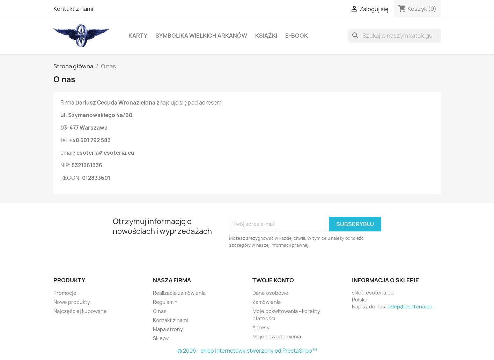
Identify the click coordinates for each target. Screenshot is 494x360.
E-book (296, 35)
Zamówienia (266, 302)
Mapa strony (168, 329)
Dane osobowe (270, 293)
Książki (266, 35)
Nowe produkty (71, 302)
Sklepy (161, 338)
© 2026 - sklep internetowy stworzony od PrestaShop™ (247, 350)
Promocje (64, 293)
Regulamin (165, 302)
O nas (160, 311)
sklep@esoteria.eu (410, 306)
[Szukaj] (394, 36)
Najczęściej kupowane (80, 311)
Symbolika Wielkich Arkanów (201, 35)
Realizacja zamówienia (179, 293)
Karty (137, 35)
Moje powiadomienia (276, 336)
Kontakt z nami (73, 9)
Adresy (261, 327)
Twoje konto (273, 280)
